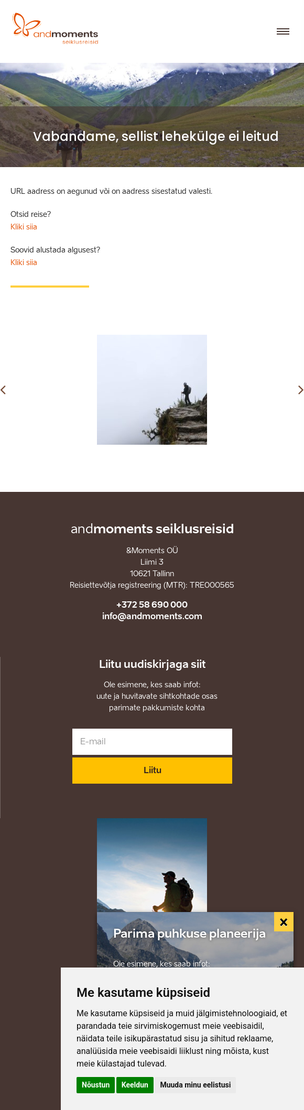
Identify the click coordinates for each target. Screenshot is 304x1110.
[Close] (284, 922)
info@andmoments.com (152, 616)
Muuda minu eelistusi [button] (195, 1085)
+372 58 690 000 (152, 605)
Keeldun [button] (135, 1085)
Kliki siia (23, 227)
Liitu (152, 770)
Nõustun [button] (96, 1085)
